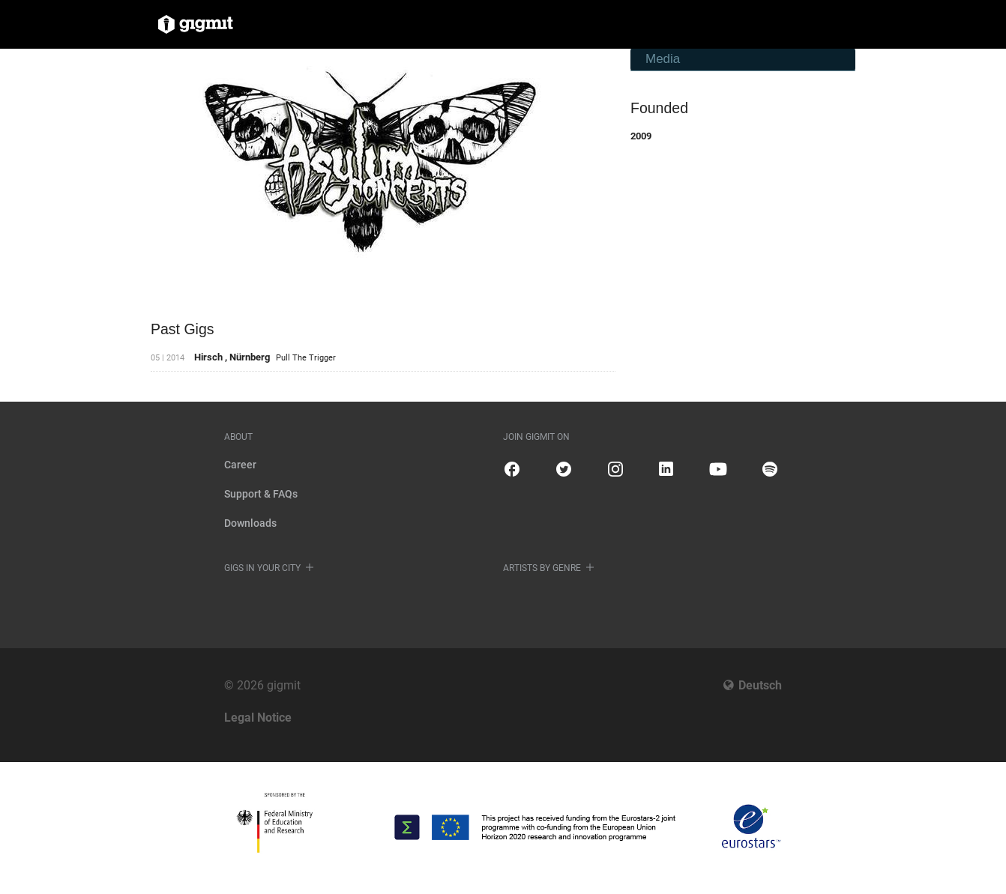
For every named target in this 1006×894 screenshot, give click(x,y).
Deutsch (760, 685)
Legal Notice (258, 717)
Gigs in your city (262, 568)
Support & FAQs (261, 494)
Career (240, 465)
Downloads (250, 523)
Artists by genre (542, 568)
